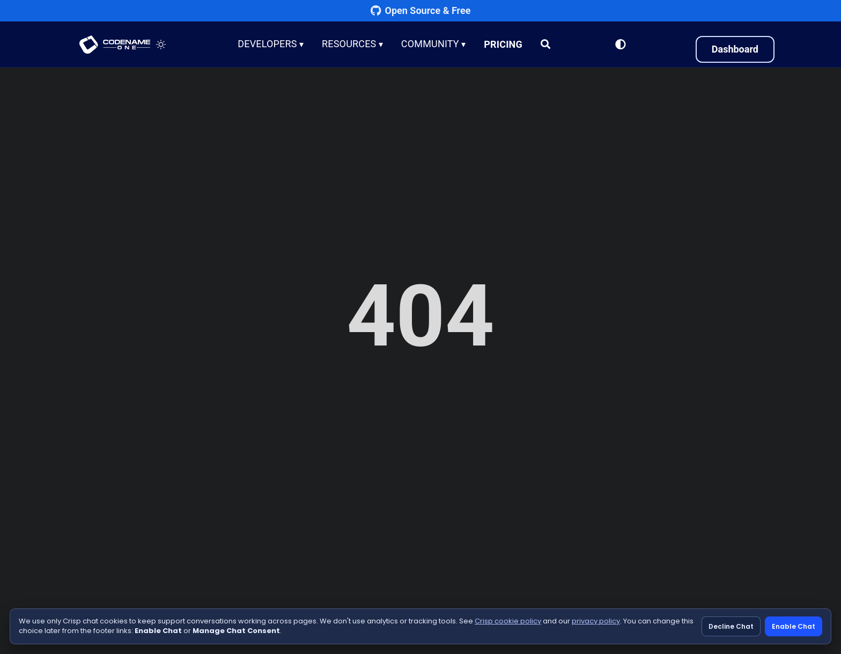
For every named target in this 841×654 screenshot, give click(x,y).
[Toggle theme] (160, 44)
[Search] (546, 44)
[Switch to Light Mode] (620, 44)
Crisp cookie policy (508, 621)
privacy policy (596, 621)
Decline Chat (731, 626)
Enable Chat (793, 626)
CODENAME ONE (114, 44)
